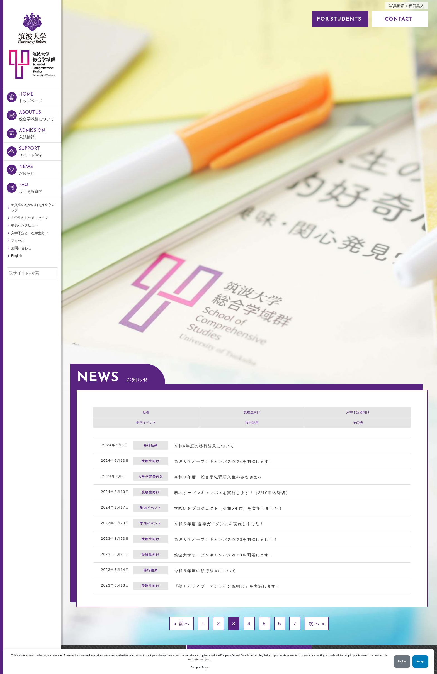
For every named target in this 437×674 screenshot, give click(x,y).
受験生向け (252, 412)
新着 (146, 412)
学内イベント (146, 422)
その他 (358, 422)
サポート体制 (40, 151)
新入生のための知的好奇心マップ (33, 207)
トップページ (40, 97)
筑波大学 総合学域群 (32, 91)
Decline (402, 661)
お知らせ (40, 169)
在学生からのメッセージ (29, 218)
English (16, 256)
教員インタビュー (24, 225)
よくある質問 (40, 187)
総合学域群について (40, 115)
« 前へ (181, 623)
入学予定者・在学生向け (29, 233)
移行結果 (252, 422)
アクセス (18, 241)
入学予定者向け (358, 412)
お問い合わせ (21, 248)
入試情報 (40, 133)
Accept (420, 661)
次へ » (317, 623)
